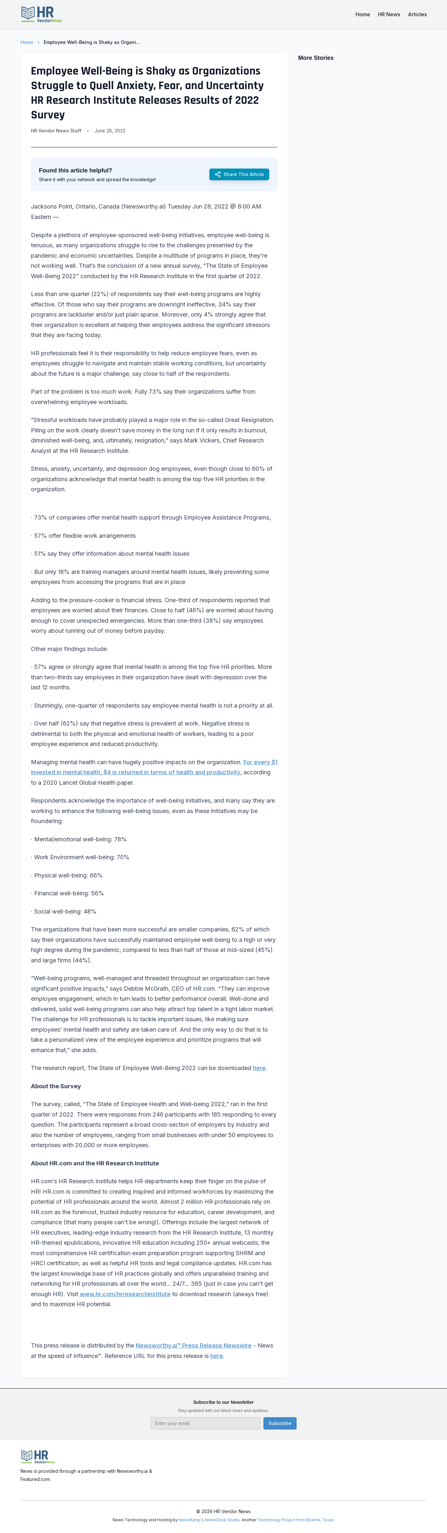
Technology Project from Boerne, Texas (296, 1519)
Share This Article (239, 174)
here (259, 1068)
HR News (389, 14)
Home (363, 14)
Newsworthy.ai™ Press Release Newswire (194, 1345)
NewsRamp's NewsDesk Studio (209, 1519)
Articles (417, 14)
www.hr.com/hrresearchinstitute (125, 1294)
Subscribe (280, 1423)
